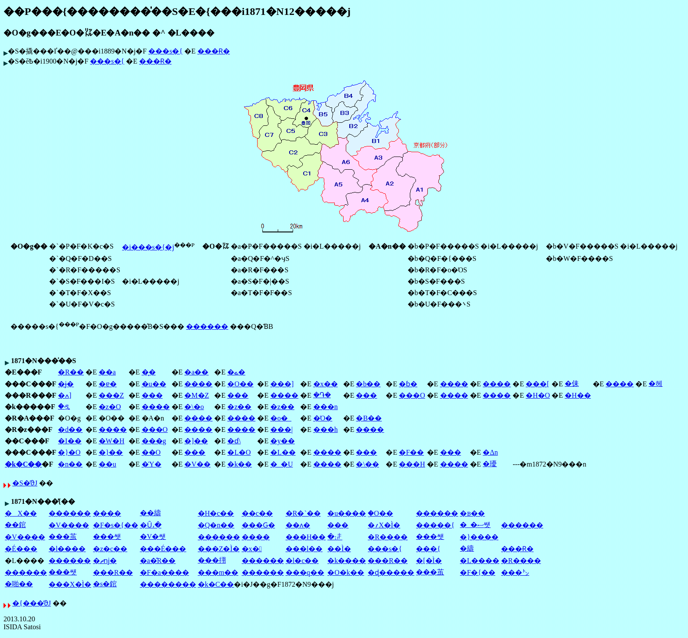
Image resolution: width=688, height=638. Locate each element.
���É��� (163, 548)
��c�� (257, 513)
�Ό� (323, 418)
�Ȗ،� (150, 525)
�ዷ (64, 406)
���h (325, 429)
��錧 (15, 524)
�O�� (240, 384)
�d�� (70, 429)
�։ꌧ (334, 537)
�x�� (325, 384)
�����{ (435, 525)
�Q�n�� (216, 525)
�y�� (282, 441)
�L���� (479, 560)
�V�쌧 (153, 536)
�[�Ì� (429, 560)
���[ (537, 384)
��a (107, 372)
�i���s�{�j (148, 247)
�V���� (69, 525)
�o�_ (280, 418)
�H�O (538, 395)
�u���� (346, 513)
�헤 (656, 383)
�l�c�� (302, 560)
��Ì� (339, 548)
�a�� (196, 372)
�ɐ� (108, 384)
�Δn (490, 452)
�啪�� (19, 584)
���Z (111, 395)
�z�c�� (110, 548)
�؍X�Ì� (384, 525)
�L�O (239, 452)
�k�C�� (23, 464)
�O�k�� (345, 572)
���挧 (212, 560)
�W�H (112, 441)
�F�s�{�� (115, 525)
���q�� (305, 572)
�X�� (21, 513)
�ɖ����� (391, 572)
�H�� (578, 395)
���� (198, 384)
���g (154, 441)
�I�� (69, 441)
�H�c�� (216, 513)
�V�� (197, 464)
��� (152, 395)
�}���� (479, 537)
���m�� (218, 572)
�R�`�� (303, 513)
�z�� (239, 406)
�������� (168, 584)
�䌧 (467, 548)
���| (281, 429)
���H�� (306, 537)
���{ (428, 548)
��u (107, 464)
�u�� (154, 384)
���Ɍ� (213, 51)
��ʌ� (298, 525)
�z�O (110, 406)
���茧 (63, 536)
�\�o (194, 406)
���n (325, 406)
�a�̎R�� (158, 560)
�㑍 (572, 383)
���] (282, 384)
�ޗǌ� (105, 560)
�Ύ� (151, 464)
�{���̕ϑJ (31, 603)
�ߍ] (64, 395)
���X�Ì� (70, 584)
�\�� (367, 464)
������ (207, 326)
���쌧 (107, 536)
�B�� (369, 418)
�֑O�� (380, 513)
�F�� (411, 452)
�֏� (322, 395)
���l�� (304, 548)
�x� (252, 548)
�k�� (239, 464)
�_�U (281, 464)
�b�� (368, 384)
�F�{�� (477, 572)
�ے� (236, 372)
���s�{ (165, 51)
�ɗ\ (233, 441)
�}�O (69, 452)
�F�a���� (164, 572)
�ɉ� (66, 384)
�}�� (111, 452)
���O (412, 395)
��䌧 (150, 513)
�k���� (346, 560)
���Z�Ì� (219, 548)
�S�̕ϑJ (24, 483)
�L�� (283, 452)
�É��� (21, 548)
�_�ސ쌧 (475, 524)
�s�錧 (105, 584)
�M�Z (196, 395)
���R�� (388, 560)
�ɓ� (408, 384)
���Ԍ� (258, 525)
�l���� (67, 548)
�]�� (196, 441)
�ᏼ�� (472, 513)
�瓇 (490, 463)
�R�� (71, 372)
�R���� (388, 537)
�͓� (149, 372)
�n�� (70, 464)
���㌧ (515, 572)
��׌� (337, 525)
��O (151, 452)
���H (412, 464)
